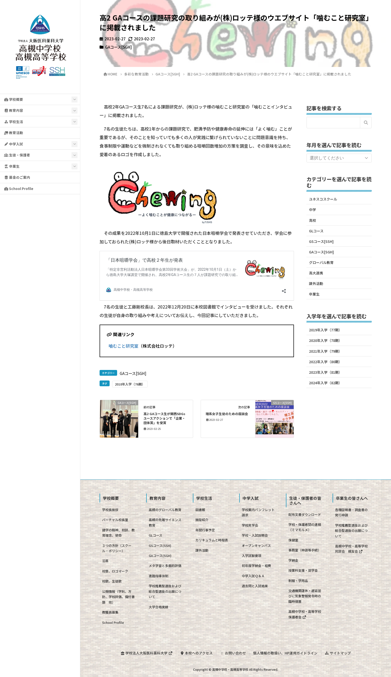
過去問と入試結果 (255, 586)
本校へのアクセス (196, 652)
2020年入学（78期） (325, 340)
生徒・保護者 (17, 154)
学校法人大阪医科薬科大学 (146, 652)
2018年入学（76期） (130, 384)
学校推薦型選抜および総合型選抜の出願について (165, 591)
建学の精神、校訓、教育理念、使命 (118, 533)
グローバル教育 (321, 262)
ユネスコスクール (323, 199)
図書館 (200, 509)
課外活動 (316, 283)
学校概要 (13, 99)
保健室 (293, 540)
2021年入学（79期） (325, 351)
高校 (312, 220)
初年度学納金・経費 (256, 565)
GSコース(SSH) (160, 545)
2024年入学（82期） (325, 382)
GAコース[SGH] (118, 47)
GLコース (316, 230)
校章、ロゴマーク (115, 571)
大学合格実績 (158, 607)
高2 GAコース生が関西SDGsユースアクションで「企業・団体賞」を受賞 (164, 418)
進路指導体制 (158, 575)
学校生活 (13, 121)
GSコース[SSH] (321, 241)
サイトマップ (338, 652)
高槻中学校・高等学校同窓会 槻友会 (351, 549)
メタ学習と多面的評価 (165, 565)
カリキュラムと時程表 (211, 540)
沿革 (105, 560)
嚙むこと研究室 (123, 346)
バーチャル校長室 (115, 519)
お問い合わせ (233, 652)
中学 (312, 209)
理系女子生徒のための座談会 (227, 413)
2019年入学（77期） (325, 329)
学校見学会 (250, 525)
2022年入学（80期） (325, 361)
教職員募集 (110, 612)
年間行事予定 (205, 530)
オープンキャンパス (256, 545)
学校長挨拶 (110, 509)
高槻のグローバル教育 (165, 509)
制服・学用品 (298, 580)
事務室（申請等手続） (304, 550)
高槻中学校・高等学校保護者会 (304, 614)
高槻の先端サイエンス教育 (165, 522)
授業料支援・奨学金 (303, 570)
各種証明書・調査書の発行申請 (351, 512)
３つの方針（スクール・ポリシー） (116, 548)
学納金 (293, 560)
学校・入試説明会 (255, 535)
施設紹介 (201, 519)
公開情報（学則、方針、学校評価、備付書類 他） (118, 597)
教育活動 (13, 132)
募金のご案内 (17, 177)
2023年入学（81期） (325, 372)
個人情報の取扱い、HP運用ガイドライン (285, 652)
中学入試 (13, 143)
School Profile (18, 188)
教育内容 (13, 110)
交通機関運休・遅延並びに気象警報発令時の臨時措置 (304, 596)
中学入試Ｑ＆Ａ (253, 575)
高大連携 (316, 272)
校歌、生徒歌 (112, 581)
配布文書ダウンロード (304, 514)
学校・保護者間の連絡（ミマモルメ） (304, 527)
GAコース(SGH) (160, 555)
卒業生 (12, 166)
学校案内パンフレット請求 (258, 512)
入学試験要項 (251, 555)
